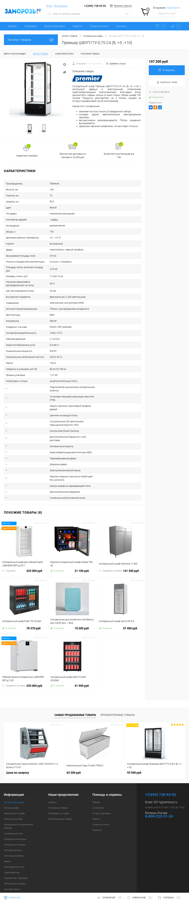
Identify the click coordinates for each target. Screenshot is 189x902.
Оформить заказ (167, 13)
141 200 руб (121, 558)
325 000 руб (24, 558)
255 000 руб (24, 673)
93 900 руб (134, 758)
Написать (12, 897)
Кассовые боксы (12, 875)
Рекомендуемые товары (60, 804)
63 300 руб (74, 758)
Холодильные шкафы (14, 788)
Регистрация (60, 6)
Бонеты (7, 847)
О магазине (31, 26)
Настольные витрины (14, 841)
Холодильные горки (13, 819)
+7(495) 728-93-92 (95, 6)
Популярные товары (58, 793)
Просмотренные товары (117, 700)
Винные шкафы (11, 793)
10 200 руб (72, 616)
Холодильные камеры (15, 830)
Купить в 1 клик (167, 82)
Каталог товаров (31, 39)
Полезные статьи (99, 26)
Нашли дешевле (159, 92)
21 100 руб (72, 558)
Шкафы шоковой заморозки (18, 880)
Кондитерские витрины (15, 825)
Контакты (121, 26)
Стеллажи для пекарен (15, 869)
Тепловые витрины (13, 836)
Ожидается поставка (110, 556)
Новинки (52, 788)
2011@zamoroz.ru (165, 788)
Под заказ (8, 556)
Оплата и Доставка (54, 26)
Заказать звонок (123, 5)
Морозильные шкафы (14, 799)
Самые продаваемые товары (75, 700)
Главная (12, 26)
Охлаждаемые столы (14, 852)
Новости (77, 26)
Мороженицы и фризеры (16, 864)
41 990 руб (72, 673)
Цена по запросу (17, 758)
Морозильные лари (13, 804)
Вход (49, 6)
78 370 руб (24, 616)
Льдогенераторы (12, 858)
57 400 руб (121, 616)
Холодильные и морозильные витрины (18, 812)
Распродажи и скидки (58, 799)
